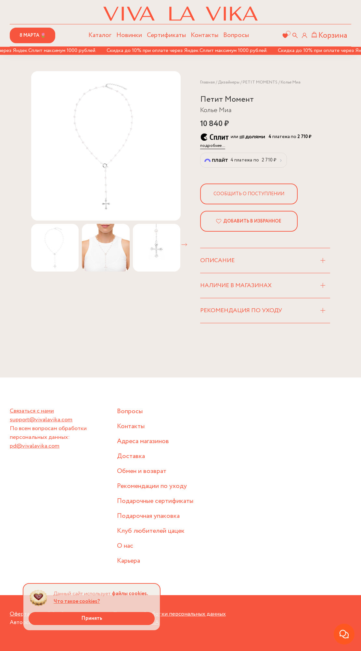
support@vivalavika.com (41, 419)
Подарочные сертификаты (155, 501)
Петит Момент (227, 99)
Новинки (129, 35)
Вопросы (236, 35)
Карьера (128, 561)
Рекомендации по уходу (152, 486)
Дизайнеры (228, 82)
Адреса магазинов (143, 441)
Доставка (131, 456)
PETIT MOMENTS (260, 82)
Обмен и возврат (141, 471)
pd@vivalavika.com (34, 446)
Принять (91, 618)
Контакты (204, 35)
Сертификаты (166, 35)
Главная (207, 82)
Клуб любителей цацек (151, 531)
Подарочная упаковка (148, 516)
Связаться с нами (32, 411)
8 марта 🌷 (32, 35)
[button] (184, 245)
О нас (125, 546)
